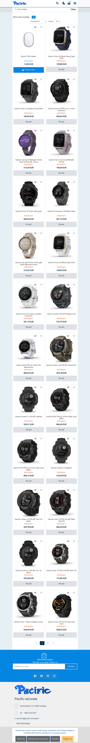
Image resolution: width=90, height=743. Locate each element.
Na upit (61, 69)
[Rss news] (41, 676)
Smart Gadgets (22, 9)
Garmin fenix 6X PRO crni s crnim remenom (61, 110)
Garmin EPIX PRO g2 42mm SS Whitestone (28, 366)
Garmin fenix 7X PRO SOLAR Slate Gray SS (61, 520)
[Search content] (57, 3)
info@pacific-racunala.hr (29, 718)
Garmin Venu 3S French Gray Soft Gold (61, 623)
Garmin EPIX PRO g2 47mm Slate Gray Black (61, 417)
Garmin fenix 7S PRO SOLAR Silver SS (61, 570)
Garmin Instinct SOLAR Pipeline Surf (61, 314)
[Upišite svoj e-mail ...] (39, 666)
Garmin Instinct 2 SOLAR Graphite (28, 416)
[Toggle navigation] (75, 3)
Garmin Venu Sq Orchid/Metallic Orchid (61, 161)
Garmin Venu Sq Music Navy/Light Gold (61, 57)
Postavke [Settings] (55, 739)
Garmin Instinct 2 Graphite (61, 468)
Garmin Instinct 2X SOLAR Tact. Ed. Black (29, 520)
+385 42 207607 (30, 713)
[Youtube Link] (48, 676)
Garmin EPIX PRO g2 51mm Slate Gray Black (28, 469)
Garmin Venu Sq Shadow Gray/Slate (28, 109)
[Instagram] (54, 676)
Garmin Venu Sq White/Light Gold (61, 262)
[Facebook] (35, 676)
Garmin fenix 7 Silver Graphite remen (28, 622)
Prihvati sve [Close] (21, 739)
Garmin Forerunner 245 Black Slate (61, 211)
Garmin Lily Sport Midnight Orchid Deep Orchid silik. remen (28, 161)
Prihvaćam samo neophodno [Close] (38, 739)
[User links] (63, 3)
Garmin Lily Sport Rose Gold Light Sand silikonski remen (28, 263)
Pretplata (71, 666)
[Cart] (69, 3)
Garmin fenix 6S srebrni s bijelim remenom (28, 315)
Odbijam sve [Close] (67, 739)
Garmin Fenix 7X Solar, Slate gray (29, 211)
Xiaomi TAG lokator (28, 56)
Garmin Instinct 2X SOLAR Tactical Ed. (61, 365)
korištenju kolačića (59, 733)
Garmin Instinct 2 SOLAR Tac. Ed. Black (29, 571)
